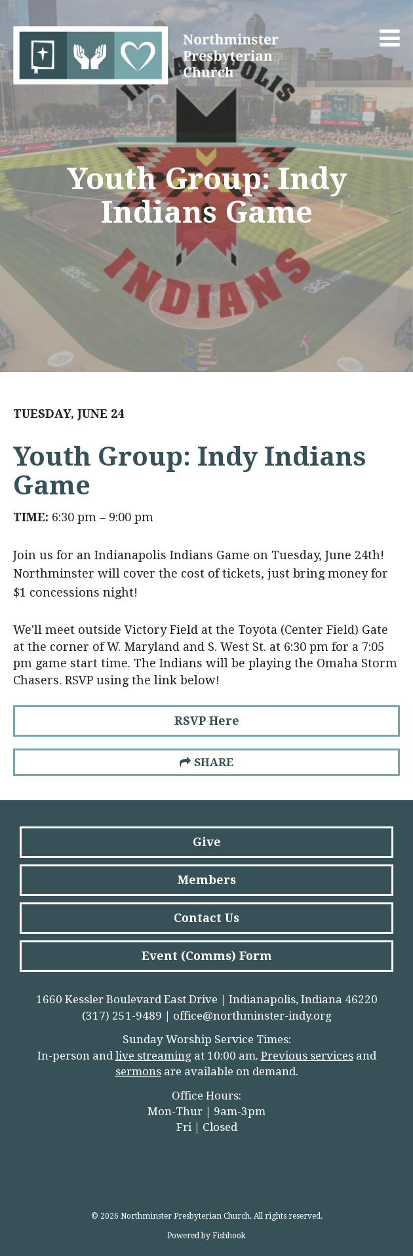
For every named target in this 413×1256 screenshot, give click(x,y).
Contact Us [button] (206, 918)
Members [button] (207, 880)
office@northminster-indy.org (252, 1015)
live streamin (150, 1055)
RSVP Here (206, 721)
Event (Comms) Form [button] (207, 956)
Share (213, 762)
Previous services (307, 1055)
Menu (390, 38)
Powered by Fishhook (206, 1235)
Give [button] (207, 842)
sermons (138, 1071)
